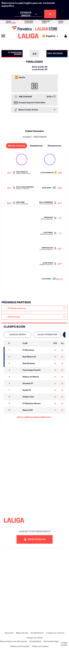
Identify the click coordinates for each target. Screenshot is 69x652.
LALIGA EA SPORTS (17, 334)
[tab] (17, 335)
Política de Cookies (40, 646)
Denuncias (9, 633)
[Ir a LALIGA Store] (34, 28)
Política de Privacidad (19, 646)
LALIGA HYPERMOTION (47, 334)
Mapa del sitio (22, 633)
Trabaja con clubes (34, 638)
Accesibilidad (35, 641)
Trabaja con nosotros (55, 633)
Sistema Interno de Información (13, 641)
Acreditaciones (37, 633)
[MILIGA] (64, 36)
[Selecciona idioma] (51, 36)
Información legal (51, 641)
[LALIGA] (28, 36)
